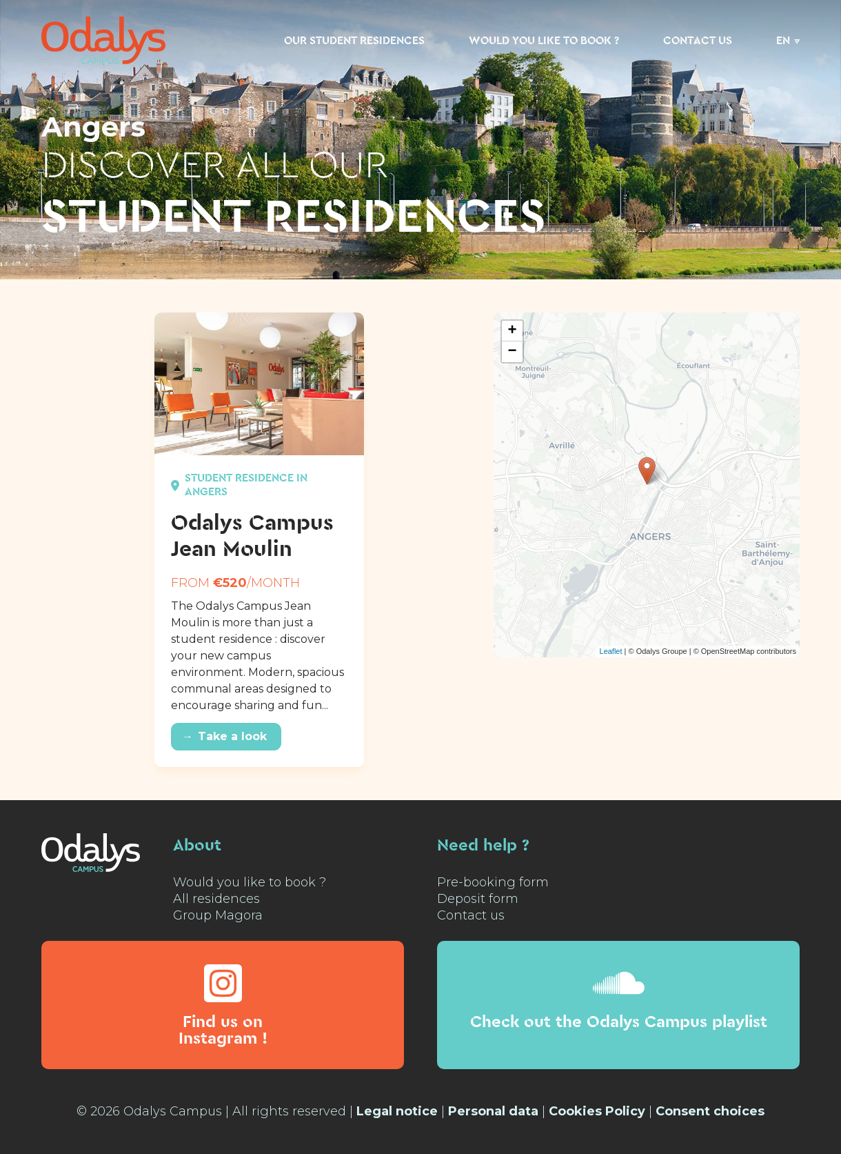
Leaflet (611, 651)
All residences (216, 898)
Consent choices (710, 1111)
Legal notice (397, 1111)
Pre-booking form (493, 882)
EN (783, 41)
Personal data (493, 1111)
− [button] (512, 351)
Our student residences (354, 41)
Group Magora (218, 915)
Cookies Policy (597, 1111)
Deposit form (477, 898)
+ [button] (512, 331)
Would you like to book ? (544, 41)
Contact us (697, 41)
